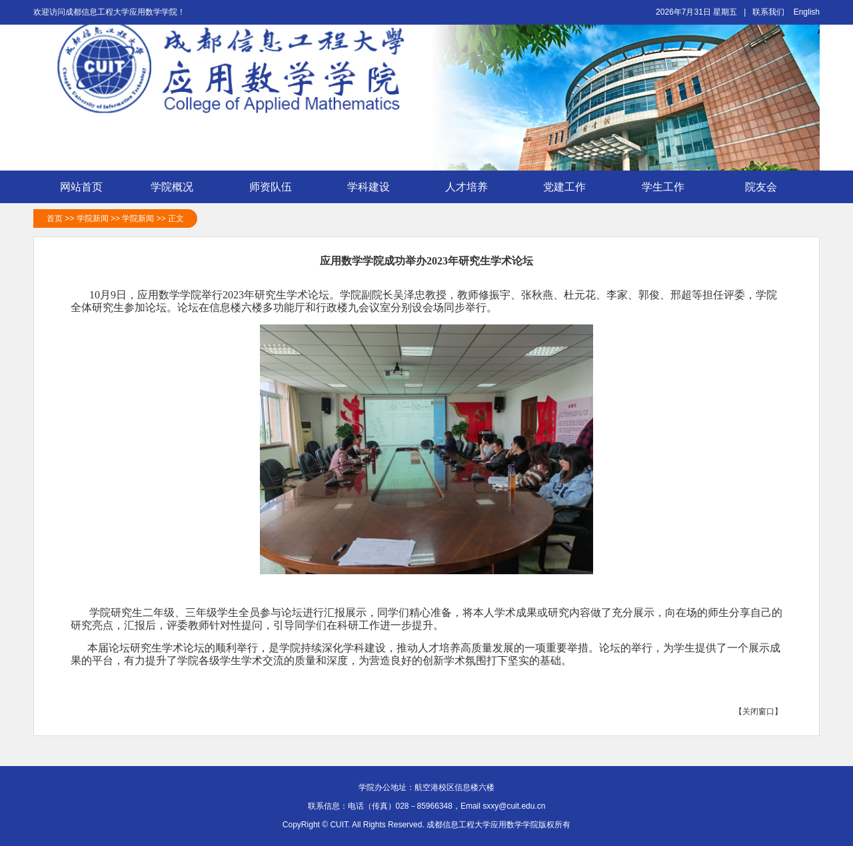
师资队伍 (278, 187)
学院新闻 (93, 218)
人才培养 (473, 187)
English (807, 12)
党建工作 (571, 187)
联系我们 (768, 12)
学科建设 (376, 187)
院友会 (768, 187)
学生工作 (670, 187)
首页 (55, 218)
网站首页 (81, 187)
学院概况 (179, 187)
